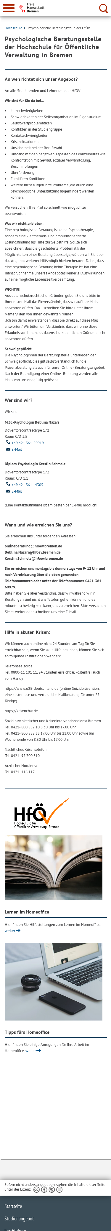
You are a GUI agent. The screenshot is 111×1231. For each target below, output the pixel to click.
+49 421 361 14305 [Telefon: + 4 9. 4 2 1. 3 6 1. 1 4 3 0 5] (24, 484)
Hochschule (15, 28)
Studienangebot (19, 1218)
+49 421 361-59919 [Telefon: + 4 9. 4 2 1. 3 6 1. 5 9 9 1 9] (24, 442)
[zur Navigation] (9, 8)
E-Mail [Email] (13, 449)
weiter (10, 930)
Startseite (13, 1206)
